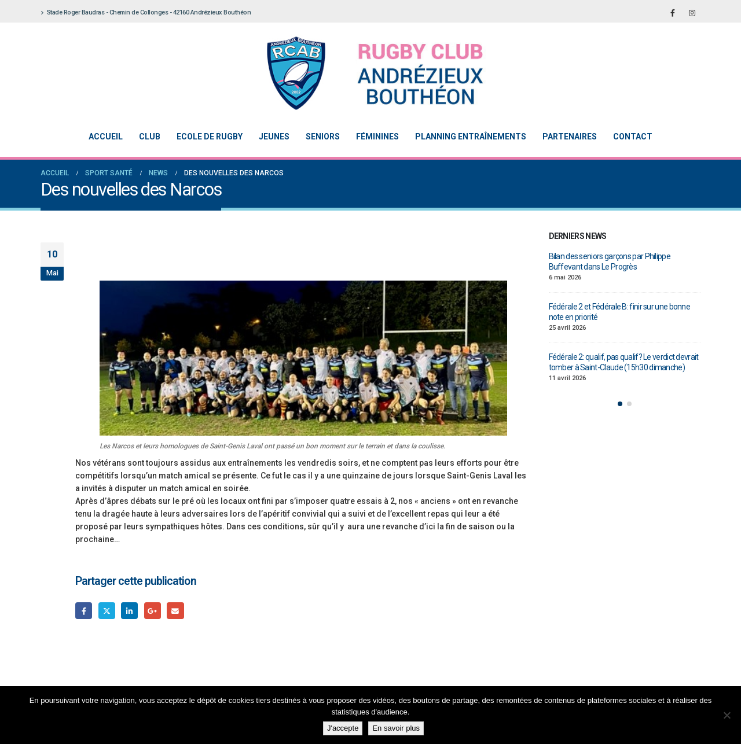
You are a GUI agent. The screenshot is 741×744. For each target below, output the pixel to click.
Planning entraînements (470, 136)
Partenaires (569, 136)
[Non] (726, 715)
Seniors (323, 136)
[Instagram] (692, 13)
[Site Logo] (362, 73)
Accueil (106, 136)
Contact (632, 136)
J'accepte (343, 728)
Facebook (83, 610)
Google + (152, 610)
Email (175, 610)
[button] (620, 404)
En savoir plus (396, 728)
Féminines (377, 136)
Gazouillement (106, 610)
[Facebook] (673, 13)
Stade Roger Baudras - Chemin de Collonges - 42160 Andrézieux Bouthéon (146, 12)
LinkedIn (129, 610)
